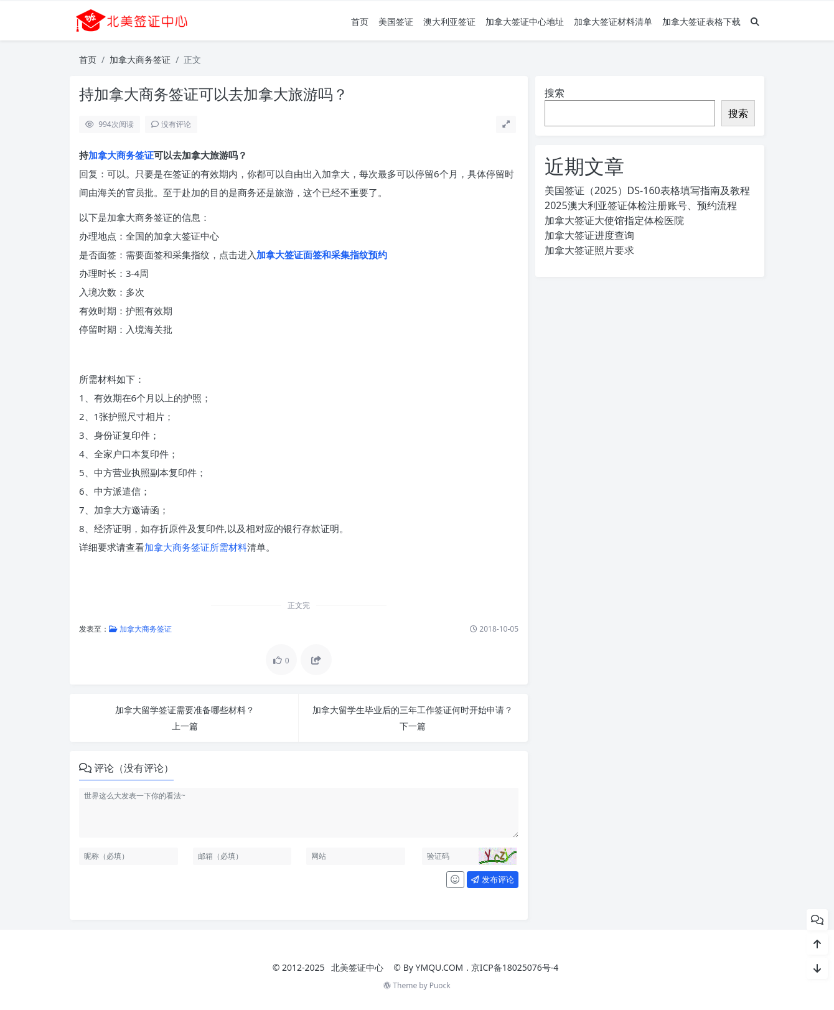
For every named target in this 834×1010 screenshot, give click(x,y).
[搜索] (755, 21)
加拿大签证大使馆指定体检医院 (614, 220)
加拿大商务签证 (140, 59)
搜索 (555, 93)
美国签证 (395, 21)
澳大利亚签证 (449, 21)
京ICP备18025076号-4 (515, 967)
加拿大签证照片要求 (589, 250)
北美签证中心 (357, 967)
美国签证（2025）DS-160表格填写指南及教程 (647, 190)
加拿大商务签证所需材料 (195, 547)
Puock (440, 985)
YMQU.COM (440, 967)
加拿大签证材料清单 (613, 21)
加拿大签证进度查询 (589, 235)
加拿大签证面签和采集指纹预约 (321, 254)
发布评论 (492, 879)
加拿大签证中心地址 (524, 21)
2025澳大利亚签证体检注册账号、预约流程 (641, 205)
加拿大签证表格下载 (701, 21)
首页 (359, 21)
